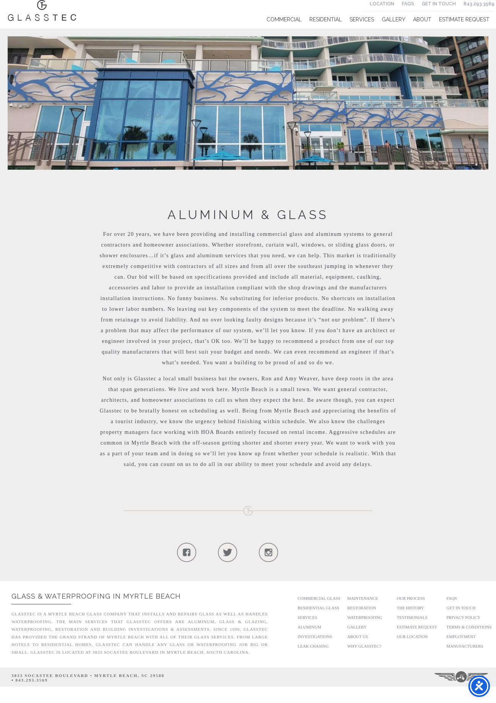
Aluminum (309, 627)
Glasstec (42, 10)
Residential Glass (318, 608)
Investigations (315, 636)
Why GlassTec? (364, 646)
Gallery (393, 19)
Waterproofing (364, 617)
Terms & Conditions (468, 627)
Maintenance (362, 598)
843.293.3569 (478, 3)
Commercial (284, 19)
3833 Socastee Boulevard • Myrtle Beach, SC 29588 (87, 675)
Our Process (411, 598)
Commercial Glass (319, 598)
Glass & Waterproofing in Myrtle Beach (96, 596)
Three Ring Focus (461, 677)
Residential (325, 19)
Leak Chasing (313, 646)
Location (382, 3)
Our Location (412, 636)
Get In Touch (439, 3)
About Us (357, 636)
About (422, 19)
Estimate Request (464, 19)
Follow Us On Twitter (227, 552)
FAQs (408, 3)
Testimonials (412, 617)
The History (410, 608)
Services (362, 19)
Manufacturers (464, 646)
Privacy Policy (463, 617)
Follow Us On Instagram (268, 552)
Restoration (361, 608)
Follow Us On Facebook (186, 552)
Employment (460, 636)
